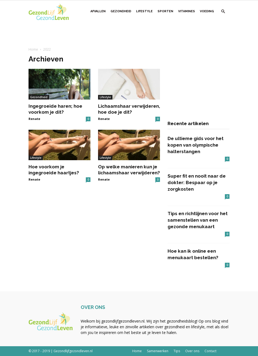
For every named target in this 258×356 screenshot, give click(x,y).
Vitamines (186, 11)
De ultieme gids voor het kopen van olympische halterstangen (196, 145)
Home (33, 49)
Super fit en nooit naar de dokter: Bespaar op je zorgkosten (197, 182)
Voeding (207, 11)
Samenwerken (157, 351)
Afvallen (98, 11)
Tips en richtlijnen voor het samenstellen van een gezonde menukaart (198, 220)
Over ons (192, 351)
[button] (222, 11)
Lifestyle (144, 11)
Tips (177, 351)
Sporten (165, 11)
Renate (34, 119)
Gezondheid (121, 11)
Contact (210, 351)
